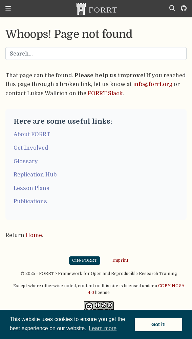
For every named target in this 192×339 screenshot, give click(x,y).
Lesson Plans (31, 188)
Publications (30, 201)
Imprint (120, 260)
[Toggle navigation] (8, 8)
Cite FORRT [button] (84, 260)
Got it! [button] (158, 324)
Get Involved (31, 148)
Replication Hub (35, 174)
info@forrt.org (152, 84)
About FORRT (32, 134)
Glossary (26, 161)
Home (34, 235)
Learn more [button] (102, 328)
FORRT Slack (105, 93)
